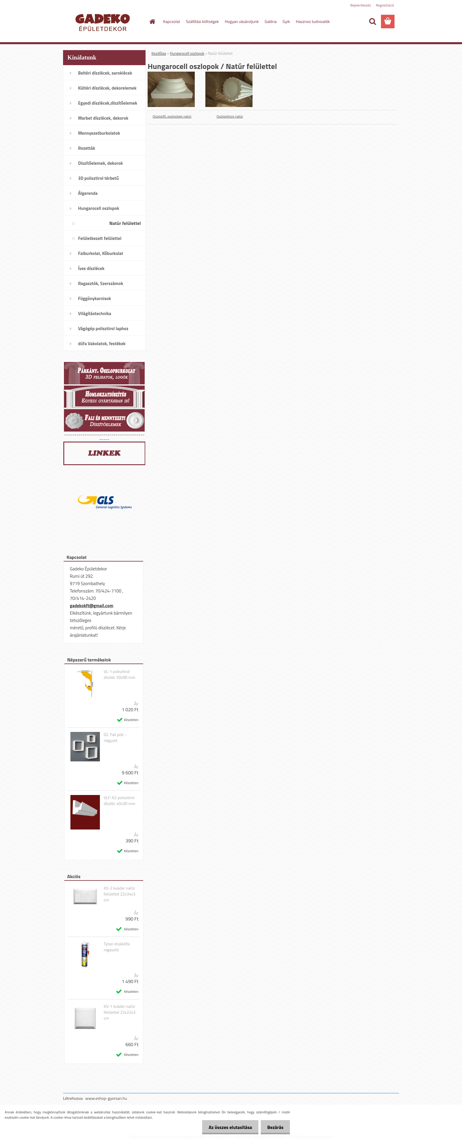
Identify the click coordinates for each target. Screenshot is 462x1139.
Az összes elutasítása (227, 1127)
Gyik (286, 21)
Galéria (271, 21)
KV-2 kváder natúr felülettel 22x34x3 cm (120, 894)
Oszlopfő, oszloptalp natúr (172, 116)
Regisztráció (385, 5)
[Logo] (103, 22)
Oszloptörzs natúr (230, 116)
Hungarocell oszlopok (187, 53)
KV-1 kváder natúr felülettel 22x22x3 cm (120, 1012)
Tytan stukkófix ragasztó (117, 947)
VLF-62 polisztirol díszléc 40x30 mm (119, 800)
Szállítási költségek (202, 21)
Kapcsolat (171, 21)
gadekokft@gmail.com (91, 605)
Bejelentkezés (360, 5)
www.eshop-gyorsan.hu (106, 1098)
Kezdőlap (158, 53)
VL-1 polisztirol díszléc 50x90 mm (119, 674)
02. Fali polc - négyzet (115, 737)
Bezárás (274, 1127)
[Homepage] (152, 21)
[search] (372, 21)
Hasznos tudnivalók (313, 21)
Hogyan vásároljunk (242, 21)
